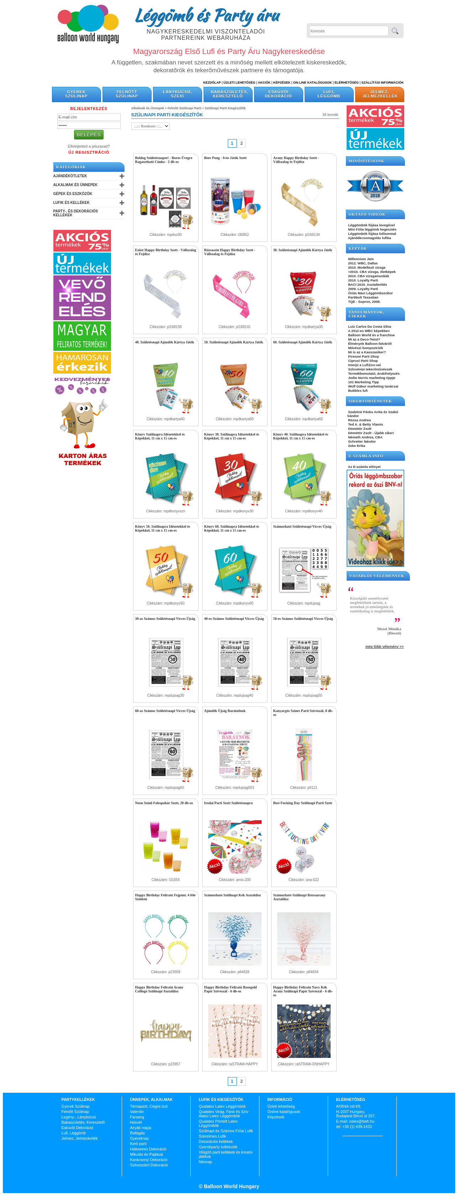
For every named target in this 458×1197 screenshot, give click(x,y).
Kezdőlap (212, 82)
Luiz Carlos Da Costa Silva (369, 326)
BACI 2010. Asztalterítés (367, 284)
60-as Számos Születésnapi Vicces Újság (165, 711)
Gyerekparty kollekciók (218, 1147)
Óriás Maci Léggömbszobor (370, 293)
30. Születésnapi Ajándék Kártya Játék (302, 250)
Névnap (205, 1162)
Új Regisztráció (88, 152)
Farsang (137, 1117)
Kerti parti (138, 1143)
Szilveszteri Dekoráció (149, 1165)
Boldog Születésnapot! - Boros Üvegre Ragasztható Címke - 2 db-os (164, 160)
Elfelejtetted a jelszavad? (89, 146)
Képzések (282, 82)
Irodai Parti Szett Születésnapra (228, 803)
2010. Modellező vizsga (366, 267)
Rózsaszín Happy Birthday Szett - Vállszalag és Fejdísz (230, 252)
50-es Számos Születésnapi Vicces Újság (303, 619)
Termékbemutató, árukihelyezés (373, 373)
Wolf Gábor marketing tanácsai (373, 386)
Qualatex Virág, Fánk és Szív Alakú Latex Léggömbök (224, 1113)
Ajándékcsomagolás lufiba (369, 238)
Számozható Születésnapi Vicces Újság (302, 526)
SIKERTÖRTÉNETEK (370, 401)
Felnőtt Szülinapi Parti (184, 108)
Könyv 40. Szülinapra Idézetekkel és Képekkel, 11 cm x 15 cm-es (300, 436)
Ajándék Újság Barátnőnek (225, 711)
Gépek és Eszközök (72, 194)
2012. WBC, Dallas (362, 263)
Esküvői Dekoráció (278, 94)
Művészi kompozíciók (365, 348)
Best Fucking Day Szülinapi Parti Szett (302, 803)
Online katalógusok (284, 1111)
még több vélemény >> (384, 647)
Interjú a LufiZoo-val (364, 365)
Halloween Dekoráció (148, 1149)
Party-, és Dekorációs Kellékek (75, 213)
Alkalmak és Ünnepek (75, 185)
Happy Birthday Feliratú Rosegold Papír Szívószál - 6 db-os (230, 989)
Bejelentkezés (88, 108)
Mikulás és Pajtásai (146, 1154)
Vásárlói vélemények (377, 576)
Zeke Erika (356, 446)
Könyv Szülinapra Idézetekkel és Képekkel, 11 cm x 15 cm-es (160, 436)
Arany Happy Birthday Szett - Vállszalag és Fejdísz (296, 160)
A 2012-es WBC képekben (368, 331)
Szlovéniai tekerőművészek (370, 369)
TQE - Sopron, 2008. (364, 302)
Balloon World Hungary (230, 1186)
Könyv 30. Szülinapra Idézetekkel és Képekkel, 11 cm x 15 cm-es (231, 436)
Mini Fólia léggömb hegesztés (372, 229)
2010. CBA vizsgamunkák (368, 276)
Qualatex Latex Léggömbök (222, 1106)
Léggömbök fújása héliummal (371, 234)
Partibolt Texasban (363, 297)
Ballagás (137, 1133)
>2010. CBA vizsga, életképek (371, 272)
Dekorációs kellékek (216, 1141)
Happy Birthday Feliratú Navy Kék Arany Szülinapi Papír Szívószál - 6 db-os (303, 991)
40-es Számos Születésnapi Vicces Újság (234, 619)
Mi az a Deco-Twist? (363, 339)
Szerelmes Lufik (212, 1136)
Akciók (264, 82)
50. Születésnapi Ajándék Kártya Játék (233, 342)
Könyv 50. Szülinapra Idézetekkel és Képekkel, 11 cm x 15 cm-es (162, 528)
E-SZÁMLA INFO (366, 456)
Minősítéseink (367, 161)
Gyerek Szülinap (76, 94)
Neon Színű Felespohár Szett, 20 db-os (164, 803)
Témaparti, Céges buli (149, 1106)
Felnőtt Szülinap (127, 94)
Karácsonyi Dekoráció (149, 1160)
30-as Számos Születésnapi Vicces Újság (165, 619)
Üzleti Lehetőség (239, 82)
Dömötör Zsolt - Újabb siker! (370, 433)
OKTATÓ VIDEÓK (367, 214)
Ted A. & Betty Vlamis (365, 424)
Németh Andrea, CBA (365, 437)
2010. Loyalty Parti (362, 280)
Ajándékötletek (70, 176)
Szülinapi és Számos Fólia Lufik (226, 1131)
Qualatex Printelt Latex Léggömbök (218, 1123)
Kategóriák (71, 167)
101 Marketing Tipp (363, 382)
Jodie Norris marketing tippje (371, 378)
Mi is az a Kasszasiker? (366, 352)
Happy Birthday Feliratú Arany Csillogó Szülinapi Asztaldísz (159, 989)
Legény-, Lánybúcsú (79, 1117)
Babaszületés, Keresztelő (229, 94)
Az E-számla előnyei (364, 467)
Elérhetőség (347, 82)
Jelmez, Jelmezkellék (380, 94)
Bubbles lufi (357, 390)
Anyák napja (140, 1127)
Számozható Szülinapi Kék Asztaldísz (232, 895)
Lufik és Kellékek (71, 203)
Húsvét (136, 1122)
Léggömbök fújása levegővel (371, 225)
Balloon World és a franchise (371, 335)
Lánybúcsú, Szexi (177, 94)
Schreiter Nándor (361, 441)
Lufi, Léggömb (329, 94)
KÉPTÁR (358, 249)
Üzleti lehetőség (281, 1106)
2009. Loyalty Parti (362, 289)
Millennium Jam (360, 259)
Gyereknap (139, 1138)
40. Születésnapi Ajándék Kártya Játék (164, 342)
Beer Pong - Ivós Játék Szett (225, 158)
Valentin (137, 1111)
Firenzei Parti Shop (363, 356)
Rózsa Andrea (359, 420)
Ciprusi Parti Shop (362, 361)
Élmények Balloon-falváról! (369, 344)
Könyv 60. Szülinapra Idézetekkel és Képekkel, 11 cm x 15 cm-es (231, 528)
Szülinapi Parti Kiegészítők (225, 108)
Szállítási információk (383, 82)
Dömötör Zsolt (359, 429)
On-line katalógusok (312, 82)
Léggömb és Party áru (206, 15)
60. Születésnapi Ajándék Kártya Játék (302, 342)
